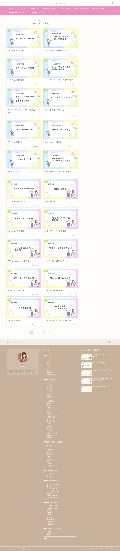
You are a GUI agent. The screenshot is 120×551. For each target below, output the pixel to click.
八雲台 (50, 394)
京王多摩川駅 (52, 508)
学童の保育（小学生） (37, 12)
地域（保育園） (66, 8)
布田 (49, 405)
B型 (49, 534)
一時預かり (21, 8)
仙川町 (50, 387)
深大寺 (50, 464)
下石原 (50, 385)
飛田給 (50, 437)
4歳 (49, 368)
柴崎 (49, 412)
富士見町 (51, 401)
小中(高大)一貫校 (53, 491)
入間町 (50, 392)
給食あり (51, 493)
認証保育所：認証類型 (50, 8)
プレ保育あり (52, 489)
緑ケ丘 (50, 426)
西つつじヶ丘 (52, 433)
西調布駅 (51, 519)
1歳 (49, 361)
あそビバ (51, 474)
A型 (49, 532)
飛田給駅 (51, 524)
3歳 (49, 366)
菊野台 (50, 431)
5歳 (49, 370)
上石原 (50, 383)
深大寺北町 (51, 417)
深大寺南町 (51, 419)
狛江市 (50, 424)
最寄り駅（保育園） (82, 8)
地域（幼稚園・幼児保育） (17, 12)
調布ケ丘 (51, 435)
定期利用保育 (34, 8)
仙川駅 (50, 510)
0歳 (49, 359)
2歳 (49, 363)
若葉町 (50, 428)
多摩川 (50, 399)
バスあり (51, 486)
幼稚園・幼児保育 (99, 8)
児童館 (50, 476)
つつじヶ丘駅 (52, 506)
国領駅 (50, 512)
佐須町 (50, 390)
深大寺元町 (51, 415)
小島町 (50, 403)
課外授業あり (52, 495)
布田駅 (50, 515)
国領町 (50, 396)
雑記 (47, 539)
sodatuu (60, 3)
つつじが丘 (51, 445)
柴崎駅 (50, 517)
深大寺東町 (51, 421)
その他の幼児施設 (54, 484)
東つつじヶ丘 (52, 408)
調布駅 (50, 522)
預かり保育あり (53, 498)
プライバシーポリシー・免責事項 (16, 549)
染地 (49, 410)
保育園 (11, 8)
